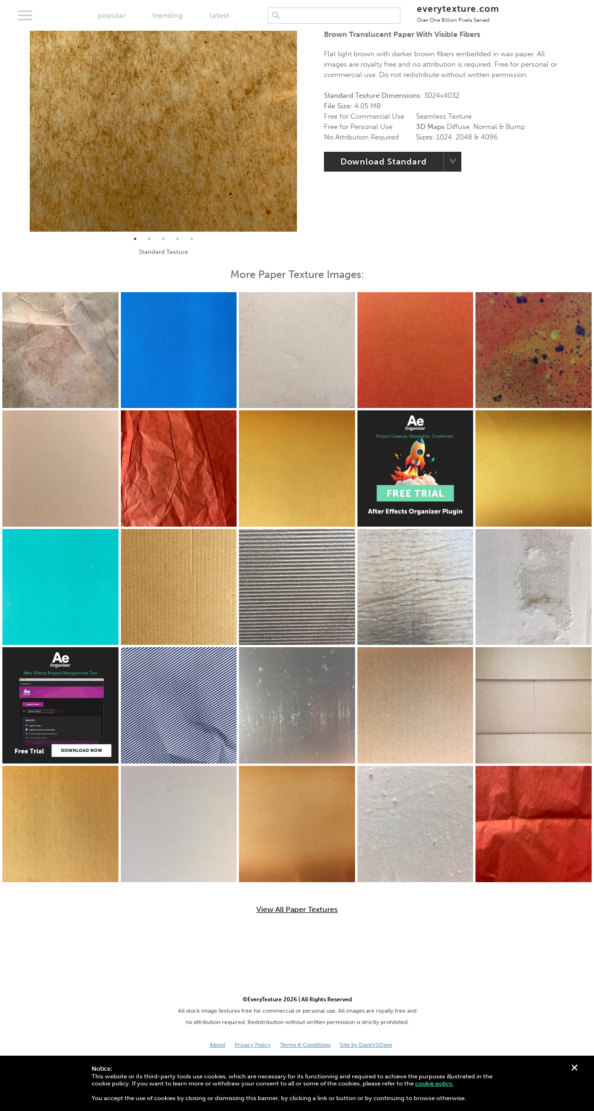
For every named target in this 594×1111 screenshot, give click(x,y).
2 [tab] (149, 238)
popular (112, 15)
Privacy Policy (253, 1045)
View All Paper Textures (297, 909)
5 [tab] (191, 238)
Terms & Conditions (305, 1045)
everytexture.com (458, 13)
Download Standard (383, 161)
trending (168, 15)
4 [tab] (177, 238)
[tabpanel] (163, 131)
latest (219, 15)
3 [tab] (163, 238)
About (217, 1045)
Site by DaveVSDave (366, 1045)
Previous (22, 131)
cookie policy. (434, 1083)
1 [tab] (135, 238)
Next (304, 131)
